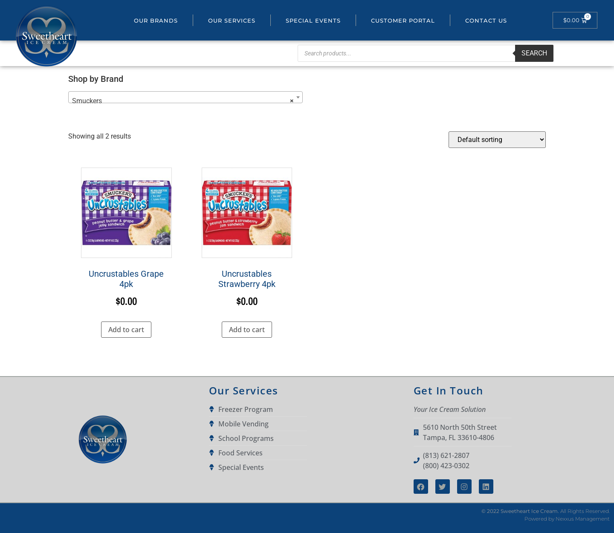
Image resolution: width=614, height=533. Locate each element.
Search (534, 53)
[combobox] (185, 97)
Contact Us (486, 20)
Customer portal (403, 20)
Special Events (313, 20)
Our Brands (156, 20)
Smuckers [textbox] (183, 101)
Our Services (231, 20)
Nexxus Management (583, 519)
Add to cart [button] (126, 329)
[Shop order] (497, 139)
